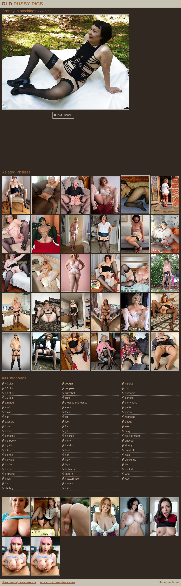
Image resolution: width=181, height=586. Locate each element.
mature (67, 483)
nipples (127, 383)
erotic (67, 407)
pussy (127, 412)
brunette (8, 474)
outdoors (128, 393)
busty (6, 478)
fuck (66, 426)
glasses (68, 435)
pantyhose (129, 402)
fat (65, 416)
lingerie (68, 474)
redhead (128, 416)
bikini (6, 450)
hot (65, 455)
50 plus (7, 388)
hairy (66, 440)
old (125, 388)
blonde (7, 455)
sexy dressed (131, 435)
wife (126, 474)
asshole (8, 421)
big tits (7, 445)
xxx (125, 478)
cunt (66, 397)
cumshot (68, 393)
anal (6, 407)
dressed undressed (75, 402)
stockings (129, 459)
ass (5, 416)
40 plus (7, 383)
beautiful (8, 435)
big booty (9, 440)
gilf (65, 431)
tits (125, 464)
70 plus (7, 397)
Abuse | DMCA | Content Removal (19, 582)
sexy (126, 431)
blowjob (8, 459)
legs (66, 464)
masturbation (71, 478)
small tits (128, 450)
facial (66, 412)
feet (65, 421)
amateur (8, 402)
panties (127, 397)
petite (126, 407)
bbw (6, 426)
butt (5, 483)
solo (126, 455)
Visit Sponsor (63, 115)
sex (125, 426)
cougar (67, 383)
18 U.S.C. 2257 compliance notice (57, 582)
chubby (7, 488)
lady (66, 459)
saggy (127, 421)
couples (68, 388)
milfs (66, 488)
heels (66, 450)
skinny (127, 445)
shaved (127, 440)
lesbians (68, 469)
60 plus (7, 393)
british (7, 469)
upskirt (127, 469)
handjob (68, 445)
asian (6, 412)
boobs (7, 464)
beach (7, 431)
